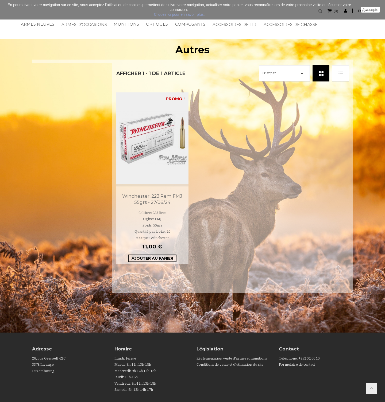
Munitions (126, 24)
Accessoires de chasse (290, 24)
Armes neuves (37, 24)
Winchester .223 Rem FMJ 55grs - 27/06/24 (152, 199)
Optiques (156, 24)
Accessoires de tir (234, 24)
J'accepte (370, 9)
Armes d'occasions (83, 24)
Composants (190, 24)
